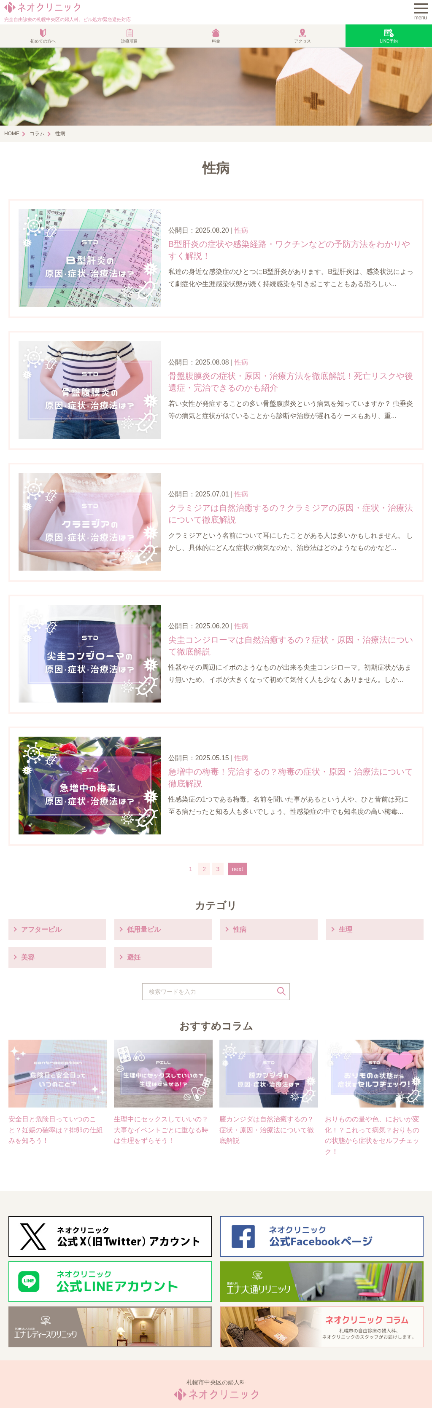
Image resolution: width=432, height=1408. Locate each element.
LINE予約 (388, 41)
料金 (216, 41)
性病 (216, 220)
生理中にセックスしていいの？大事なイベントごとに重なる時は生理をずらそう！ (161, 1032)
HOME (11, 134)
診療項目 (129, 41)
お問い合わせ (266, 1379)
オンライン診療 (142, 1340)
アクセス (302, 41)
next (237, 771)
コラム (37, 134)
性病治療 (28, 1340)
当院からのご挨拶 (42, 1328)
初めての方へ (43, 41)
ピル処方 (236, 1328)
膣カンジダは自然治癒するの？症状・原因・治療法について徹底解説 (266, 1032)
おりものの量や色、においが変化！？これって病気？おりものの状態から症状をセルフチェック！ (372, 1038)
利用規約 (160, 1379)
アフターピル (41, 832)
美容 (28, 860)
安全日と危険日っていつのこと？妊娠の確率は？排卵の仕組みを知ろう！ (55, 1032)
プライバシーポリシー (210, 1379)
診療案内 (132, 1328)
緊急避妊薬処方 (350, 1328)
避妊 (133, 860)
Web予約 (340, 1340)
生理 (345, 832)
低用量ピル (144, 832)
